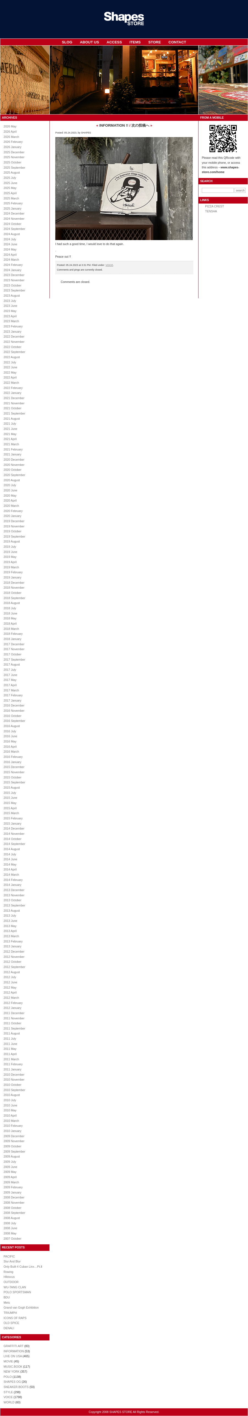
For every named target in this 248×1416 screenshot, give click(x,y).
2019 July (10, 546)
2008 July (10, 1223)
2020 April (10, 500)
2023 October (12, 285)
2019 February (13, 572)
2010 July (10, 1100)
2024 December (14, 213)
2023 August (12, 295)
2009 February (13, 1187)
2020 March (11, 505)
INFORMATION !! (113, 125)
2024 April (10, 254)
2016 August (12, 726)
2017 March (11, 690)
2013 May (10, 926)
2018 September (14, 598)
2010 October (12, 1084)
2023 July (10, 300)
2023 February (13, 326)
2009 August (12, 1156)
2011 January (12, 1069)
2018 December (14, 582)
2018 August (12, 603)
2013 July (10, 915)
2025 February (13, 203)
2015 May (10, 803)
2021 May (10, 434)
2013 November (14, 895)
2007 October (12, 1238)
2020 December (14, 459)
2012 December (14, 951)
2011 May (10, 1048)
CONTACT (177, 42)
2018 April (10, 623)
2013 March (11, 936)
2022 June (10, 367)
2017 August (12, 664)
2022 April (10, 377)
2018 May (10, 618)
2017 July (10, 669)
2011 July (10, 1038)
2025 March (11, 198)
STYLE (8, 1392)
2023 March (11, 321)
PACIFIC (9, 1256)
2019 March (11, 567)
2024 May (10, 249)
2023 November (14, 280)
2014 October (12, 839)
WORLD (9, 1402)
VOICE (8, 1397)
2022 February (13, 388)
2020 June (10, 490)
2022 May (10, 372)
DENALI (9, 1328)
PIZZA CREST (214, 206)
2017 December (14, 644)
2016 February (13, 756)
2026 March (11, 136)
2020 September (14, 475)
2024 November (14, 218)
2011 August (12, 1033)
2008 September (14, 1212)
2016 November (14, 710)
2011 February (13, 1064)
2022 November (14, 341)
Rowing (8, 1271)
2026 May (10, 126)
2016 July (10, 731)
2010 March (11, 1120)
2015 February (13, 818)
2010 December (14, 1074)
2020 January (12, 516)
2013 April (10, 931)
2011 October (12, 1023)
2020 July (10, 485)
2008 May (10, 1233)
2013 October (12, 900)
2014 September (14, 843)
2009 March (11, 1182)
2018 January (12, 639)
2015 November (14, 772)
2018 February (13, 633)
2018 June (10, 613)
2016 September (14, 720)
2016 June (10, 736)
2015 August (12, 787)
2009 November (14, 1141)
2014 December (14, 828)
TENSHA (211, 211)
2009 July (10, 1161)
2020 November (14, 464)
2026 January (12, 147)
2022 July (10, 362)
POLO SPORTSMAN (17, 1292)
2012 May (10, 987)
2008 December (14, 1197)
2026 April (10, 131)
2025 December (14, 152)
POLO (8, 1376)
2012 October (12, 961)
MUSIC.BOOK (13, 1366)
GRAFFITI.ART (13, 1346)
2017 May (10, 679)
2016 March (11, 751)
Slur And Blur (12, 1261)
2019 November (14, 526)
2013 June (10, 920)
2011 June (10, 1043)
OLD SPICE (11, 1323)
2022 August (12, 357)
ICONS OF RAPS (15, 1318)
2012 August (12, 972)
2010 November (14, 1079)
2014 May (10, 864)
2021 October (12, 408)
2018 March (11, 628)
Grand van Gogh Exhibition (21, 1307)
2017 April (10, 685)
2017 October (12, 654)
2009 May (10, 1171)
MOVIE (8, 1361)
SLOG (67, 42)
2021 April (10, 439)
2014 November (14, 833)
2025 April (10, 193)
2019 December (14, 521)
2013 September (14, 905)
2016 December (14, 705)
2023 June (10, 305)
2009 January (12, 1192)
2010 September (14, 1090)
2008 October (12, 1207)
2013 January (12, 946)
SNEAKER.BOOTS (16, 1387)
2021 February (13, 449)
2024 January (12, 270)
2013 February (13, 941)
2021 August (12, 418)
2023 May (10, 311)
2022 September (14, 352)
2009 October (12, 1146)
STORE (154, 42)
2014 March (11, 874)
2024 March (11, 259)
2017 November (14, 649)
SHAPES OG (12, 1381)
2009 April (10, 1177)
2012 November (14, 956)
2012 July (10, 977)
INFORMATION (14, 1351)
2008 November (14, 1202)
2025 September (14, 167)
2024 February (13, 264)
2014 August (12, 849)
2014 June (10, 859)
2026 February (13, 141)
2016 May (10, 741)
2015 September (14, 782)
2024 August (12, 234)
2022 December (14, 336)
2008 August (12, 1218)
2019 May (10, 556)
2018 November (14, 587)
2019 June (10, 551)
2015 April (10, 808)
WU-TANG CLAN (15, 1287)
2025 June (10, 183)
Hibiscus (9, 1276)
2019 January (12, 577)
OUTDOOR (11, 1282)
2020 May (10, 495)
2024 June (10, 244)
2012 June (10, 982)
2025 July (10, 177)
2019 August (12, 541)
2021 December (14, 398)
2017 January (12, 700)
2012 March (11, 997)
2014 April (10, 869)
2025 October (12, 162)
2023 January (12, 331)
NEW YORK (12, 1371)
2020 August (12, 480)
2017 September (14, 659)
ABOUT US (89, 42)
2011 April (10, 1054)
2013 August (12, 910)
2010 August (12, 1095)
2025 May (10, 188)
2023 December (14, 275)
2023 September (14, 290)
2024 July (10, 239)
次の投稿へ (140, 125)
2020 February (13, 511)
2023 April (10, 316)
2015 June (10, 797)
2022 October (12, 347)
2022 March (11, 382)
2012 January (12, 1007)
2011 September (14, 1028)
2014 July (10, 854)
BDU (7, 1297)
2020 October (12, 469)
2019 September (14, 536)
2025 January (12, 208)
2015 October (12, 777)
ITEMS (135, 42)
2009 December (14, 1136)
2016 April (10, 746)
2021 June (10, 428)
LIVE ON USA (13, 1356)
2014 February (13, 879)
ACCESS (114, 42)
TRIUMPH (10, 1312)
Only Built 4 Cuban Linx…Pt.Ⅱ (23, 1266)
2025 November (14, 157)
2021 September (14, 413)
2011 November (14, 1018)
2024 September (14, 228)
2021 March (11, 444)
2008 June (10, 1228)
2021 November (14, 403)
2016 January (12, 762)
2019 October (12, 531)
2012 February (13, 1003)
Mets (7, 1302)
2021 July (10, 423)
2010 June (10, 1105)
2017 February (13, 695)
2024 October (12, 224)
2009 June (10, 1167)
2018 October (12, 592)
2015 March (11, 813)
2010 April (10, 1115)
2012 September (14, 967)
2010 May (10, 1110)
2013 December (14, 890)
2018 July (10, 608)
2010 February (13, 1125)
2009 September (14, 1151)
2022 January (12, 392)
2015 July (10, 792)
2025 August (12, 172)
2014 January (12, 884)
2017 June (10, 675)
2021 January (12, 454)
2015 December (14, 767)
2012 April (10, 992)
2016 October (12, 715)
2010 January (12, 1131)
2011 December (14, 1013)
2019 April (10, 562)
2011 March (11, 1059)
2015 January (12, 823)
